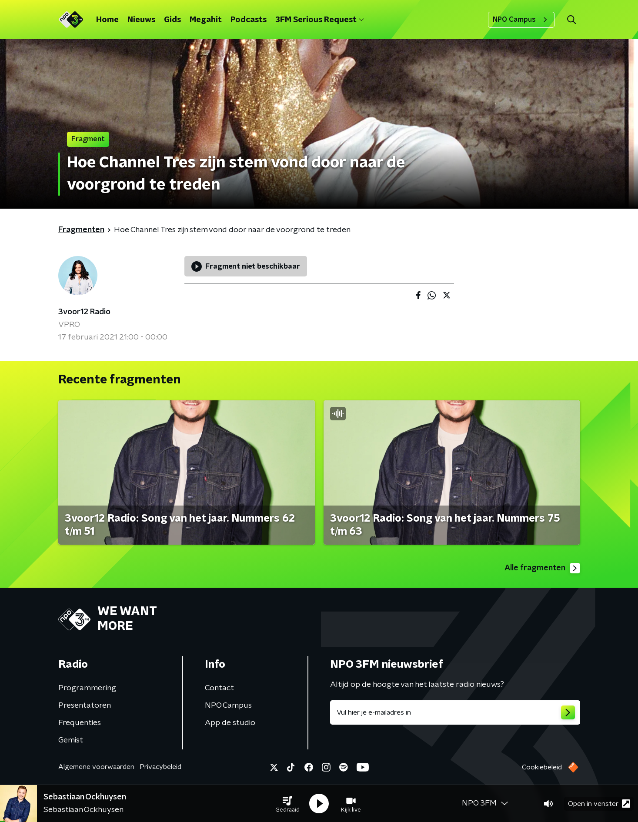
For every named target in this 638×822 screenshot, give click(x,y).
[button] (287, 804)
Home (107, 20)
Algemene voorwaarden (96, 766)
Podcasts (248, 20)
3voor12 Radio (84, 312)
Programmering (87, 688)
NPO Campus (521, 19)
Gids (172, 20)
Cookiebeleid (542, 767)
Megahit (206, 20)
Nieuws (141, 20)
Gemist (70, 740)
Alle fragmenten (542, 568)
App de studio (230, 723)
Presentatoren (84, 705)
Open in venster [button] (599, 803)
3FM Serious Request (319, 20)
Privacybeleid (160, 766)
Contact (219, 688)
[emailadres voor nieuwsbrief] (455, 712)
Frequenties (79, 723)
